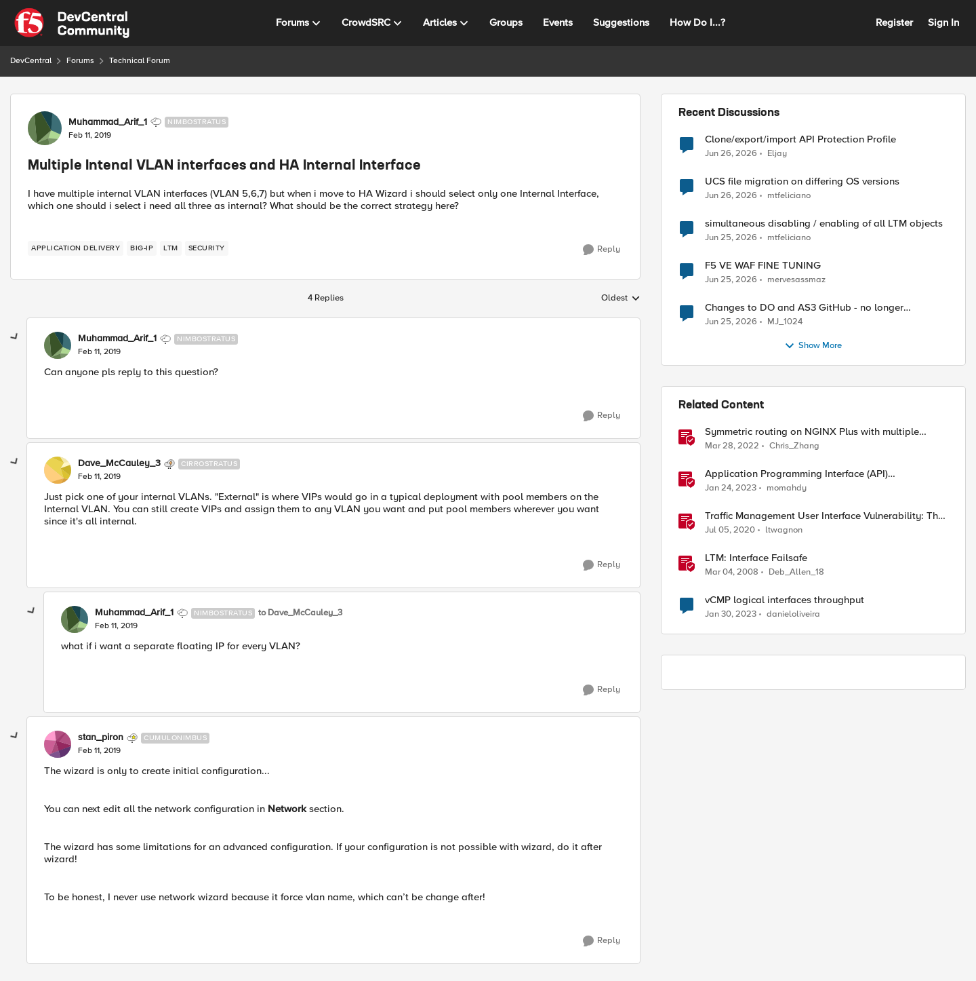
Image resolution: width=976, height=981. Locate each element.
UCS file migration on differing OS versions (802, 181)
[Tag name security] (206, 248)
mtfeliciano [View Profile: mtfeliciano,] (789, 196)
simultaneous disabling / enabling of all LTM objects (824, 223)
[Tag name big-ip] (142, 248)
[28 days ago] (731, 238)
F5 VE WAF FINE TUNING (763, 265)
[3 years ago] (730, 488)
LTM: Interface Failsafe (756, 558)
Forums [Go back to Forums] (80, 61)
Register (894, 22)
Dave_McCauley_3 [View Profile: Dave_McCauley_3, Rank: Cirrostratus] (119, 463)
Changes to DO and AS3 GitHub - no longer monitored (804, 307)
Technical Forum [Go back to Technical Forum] (139, 61)
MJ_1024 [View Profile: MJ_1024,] (784, 322)
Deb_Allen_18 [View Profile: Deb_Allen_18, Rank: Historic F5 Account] (796, 572)
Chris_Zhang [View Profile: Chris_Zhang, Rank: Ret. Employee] (794, 446)
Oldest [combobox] (620, 298)
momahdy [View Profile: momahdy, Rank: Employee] (787, 488)
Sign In (943, 22)
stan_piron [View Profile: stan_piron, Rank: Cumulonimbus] (100, 737)
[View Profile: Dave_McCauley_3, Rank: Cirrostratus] (57, 470)
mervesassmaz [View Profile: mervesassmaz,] (796, 280)
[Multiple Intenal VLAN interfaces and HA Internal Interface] (99, 352)
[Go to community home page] (72, 23)
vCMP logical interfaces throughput (784, 600)
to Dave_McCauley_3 (300, 613)
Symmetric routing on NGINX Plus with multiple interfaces (812, 432)
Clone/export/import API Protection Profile (800, 139)
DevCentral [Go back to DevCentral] (31, 61)
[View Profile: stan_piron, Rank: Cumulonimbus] (57, 744)
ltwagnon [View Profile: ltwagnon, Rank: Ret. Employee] (783, 530)
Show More (813, 346)
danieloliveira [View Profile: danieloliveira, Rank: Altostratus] (793, 614)
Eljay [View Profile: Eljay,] (777, 153)
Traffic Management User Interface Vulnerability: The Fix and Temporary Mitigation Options (824, 516)
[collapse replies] (15, 337)
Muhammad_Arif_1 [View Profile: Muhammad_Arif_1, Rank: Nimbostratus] (107, 122)
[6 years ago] (730, 530)
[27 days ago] (731, 153)
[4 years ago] (732, 446)
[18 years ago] (731, 572)
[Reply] (601, 249)
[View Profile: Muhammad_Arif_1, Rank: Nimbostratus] (45, 128)
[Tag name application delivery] (75, 248)
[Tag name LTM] (171, 248)
